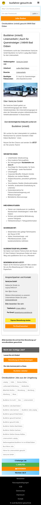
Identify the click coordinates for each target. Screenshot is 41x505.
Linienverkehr (21, 72)
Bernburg (31, 390)
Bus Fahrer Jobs (8, 446)
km (35, 13)
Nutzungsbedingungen (20, 483)
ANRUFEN (20, 465)
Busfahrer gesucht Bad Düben (13, 414)
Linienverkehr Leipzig (10, 438)
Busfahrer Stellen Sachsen (12, 430)
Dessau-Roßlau (22, 382)
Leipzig (5, 382)
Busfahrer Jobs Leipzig (29, 410)
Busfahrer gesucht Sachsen (12, 418)
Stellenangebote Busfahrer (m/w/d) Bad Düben (19, 442)
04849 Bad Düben (22, 68)
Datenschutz (20, 491)
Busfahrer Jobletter (20, 371)
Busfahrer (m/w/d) (9, 400)
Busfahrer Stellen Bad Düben (12, 426)
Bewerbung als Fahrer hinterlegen (20, 360)
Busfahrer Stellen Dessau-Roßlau (14, 434)
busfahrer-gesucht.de (20, 3)
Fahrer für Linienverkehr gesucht (14, 450)
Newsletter (20, 478)
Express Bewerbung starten (20, 320)
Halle (12, 382)
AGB (20, 487)
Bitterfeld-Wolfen (9, 390)
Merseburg (21, 390)
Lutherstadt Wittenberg (11, 386)
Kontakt (20, 499)
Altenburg (6, 394)
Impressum (20, 495)
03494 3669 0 (21, 308)
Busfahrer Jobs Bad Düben (12, 406)
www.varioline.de (11, 300)
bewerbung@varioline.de (23, 312)
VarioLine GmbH (22, 62)
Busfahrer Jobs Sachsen (11, 410)
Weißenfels (25, 386)
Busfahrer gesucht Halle (11, 422)
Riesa (14, 394)
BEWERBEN (20, 469)
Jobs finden (20, 18)
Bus (19, 400)
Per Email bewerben (20, 326)
